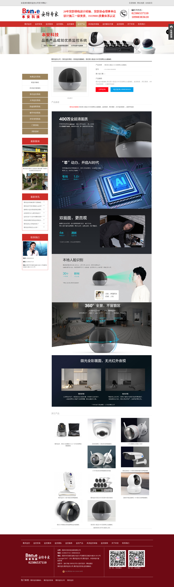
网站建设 (89, 563)
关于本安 (130, 24)
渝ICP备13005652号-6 (71, 563)
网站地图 (140, 3)
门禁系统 (35, 125)
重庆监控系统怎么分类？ (31, 227)
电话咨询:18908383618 (122, 89)
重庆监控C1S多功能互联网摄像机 (68, 498)
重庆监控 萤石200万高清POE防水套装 (102, 498)
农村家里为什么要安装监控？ (32, 213)
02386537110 (30, 261)
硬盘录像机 (35, 82)
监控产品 (81, 24)
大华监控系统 (35, 100)
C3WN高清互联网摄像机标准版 (101, 471)
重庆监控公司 (56, 59)
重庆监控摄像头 (35, 580)
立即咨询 (102, 89)
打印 (101, 527)
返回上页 (107, 527)
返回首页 (96, 527)
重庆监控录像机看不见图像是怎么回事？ (33, 202)
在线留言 (148, 3)
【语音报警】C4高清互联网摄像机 (101, 444)
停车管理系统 (35, 119)
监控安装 (38, 24)
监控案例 (49, 24)
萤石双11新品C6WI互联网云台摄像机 (102, 524)
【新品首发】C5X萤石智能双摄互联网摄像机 (135, 471)
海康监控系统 (35, 77)
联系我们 (141, 24)
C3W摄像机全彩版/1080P (135, 444)
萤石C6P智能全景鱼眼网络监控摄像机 (68, 524)
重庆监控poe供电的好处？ (31, 224)
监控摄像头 (87, 566)
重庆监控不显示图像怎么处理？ (33, 206)
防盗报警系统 (35, 106)
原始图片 (70, 98)
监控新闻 (120, 24)
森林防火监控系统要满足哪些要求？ (33, 209)
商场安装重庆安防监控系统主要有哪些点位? (33, 220)
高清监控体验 (93, 24)
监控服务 (70, 24)
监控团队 (59, 24)
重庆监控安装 (78, 566)
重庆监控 (28, 24)
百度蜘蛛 (132, 3)
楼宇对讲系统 (35, 113)
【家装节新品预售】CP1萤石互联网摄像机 (135, 498)
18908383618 (30, 258)
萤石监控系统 (35, 94)
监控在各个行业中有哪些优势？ (33, 217)
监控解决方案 (108, 24)
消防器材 (35, 131)
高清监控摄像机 (35, 88)
